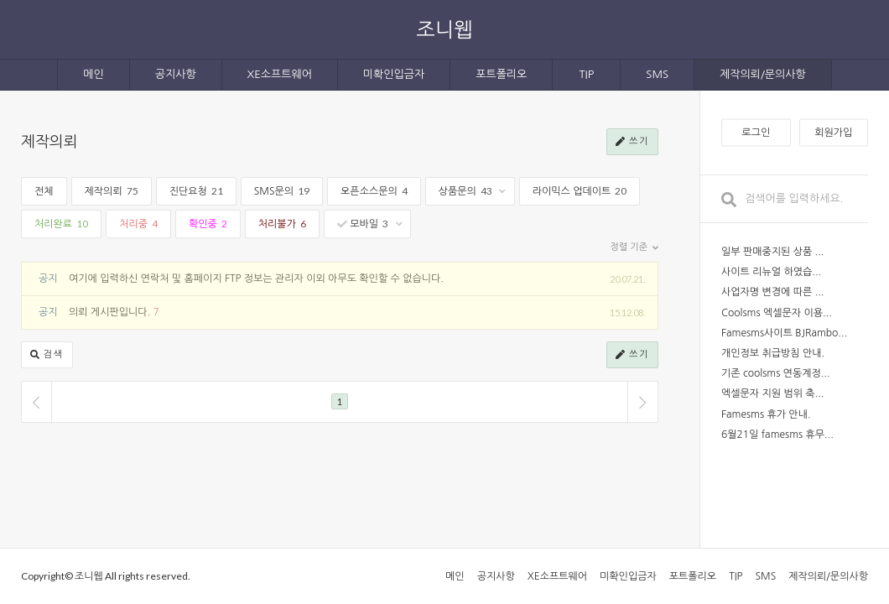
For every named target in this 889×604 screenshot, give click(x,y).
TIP (586, 74)
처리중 (138, 223)
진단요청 (196, 191)
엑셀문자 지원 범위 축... (772, 393)
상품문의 (472, 191)
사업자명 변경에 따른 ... (772, 292)
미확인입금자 (393, 74)
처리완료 (61, 223)
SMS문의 (281, 191)
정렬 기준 (634, 247)
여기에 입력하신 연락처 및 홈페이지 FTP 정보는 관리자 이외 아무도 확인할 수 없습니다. (256, 278)
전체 (44, 191)
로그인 (755, 133)
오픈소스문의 (374, 191)
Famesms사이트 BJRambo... (784, 333)
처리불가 (282, 223)
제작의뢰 (49, 141)
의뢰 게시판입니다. (109, 312)
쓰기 (632, 142)
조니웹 (444, 29)
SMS (657, 74)
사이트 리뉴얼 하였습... (771, 272)
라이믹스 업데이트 (580, 191)
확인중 (208, 223)
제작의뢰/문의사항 (763, 74)
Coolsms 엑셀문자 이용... (776, 313)
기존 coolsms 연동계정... (775, 373)
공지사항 (175, 74)
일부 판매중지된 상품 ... (772, 252)
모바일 (369, 223)
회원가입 (833, 133)
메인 (93, 74)
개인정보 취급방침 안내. (772, 353)
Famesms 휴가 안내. (766, 414)
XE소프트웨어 (279, 74)
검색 (47, 355)
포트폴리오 (501, 74)
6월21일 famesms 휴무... (777, 435)
